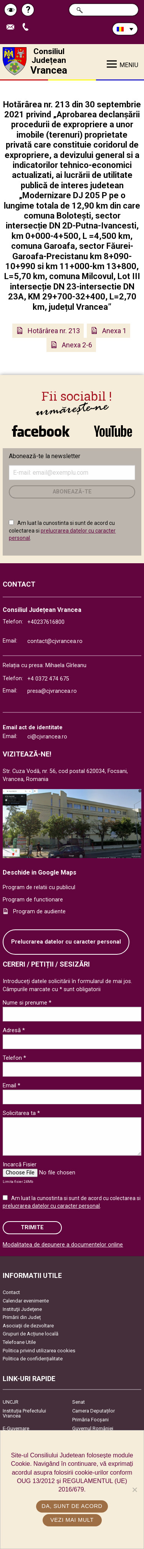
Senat (78, 1402)
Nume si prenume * (27, 1002)
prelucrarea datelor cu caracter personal (51, 1206)
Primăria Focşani (90, 1419)
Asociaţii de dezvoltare (28, 1326)
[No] (134, 1489)
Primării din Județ (22, 1317)
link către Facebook (41, 431)
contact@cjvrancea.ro (55, 641)
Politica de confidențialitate (33, 1359)
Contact (11, 1292)
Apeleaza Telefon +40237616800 (27, 27)
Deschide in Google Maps (39, 872)
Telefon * (14, 1057)
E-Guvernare (16, 1428)
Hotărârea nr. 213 (54, 331)
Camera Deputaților (93, 1411)
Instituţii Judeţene (22, 1309)
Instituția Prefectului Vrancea (24, 1413)
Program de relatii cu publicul (39, 887)
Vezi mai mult (72, 1520)
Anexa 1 (114, 331)
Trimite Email (12, 27)
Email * (11, 1085)
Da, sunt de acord (71, 1506)
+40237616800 (46, 622)
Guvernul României (92, 1428)
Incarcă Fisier (19, 1164)
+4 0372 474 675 (48, 679)
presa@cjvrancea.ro (52, 691)
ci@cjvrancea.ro (47, 736)
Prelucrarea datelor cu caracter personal (66, 942)
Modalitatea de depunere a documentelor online (63, 1245)
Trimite (32, 1227)
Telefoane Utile (19, 1342)
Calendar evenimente (26, 1301)
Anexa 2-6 (77, 345)
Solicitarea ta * (21, 1113)
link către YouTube (113, 431)
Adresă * (14, 1030)
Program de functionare (33, 899)
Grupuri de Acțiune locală (30, 1334)
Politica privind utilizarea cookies (39, 1350)
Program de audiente (39, 911)
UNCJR (10, 1402)
